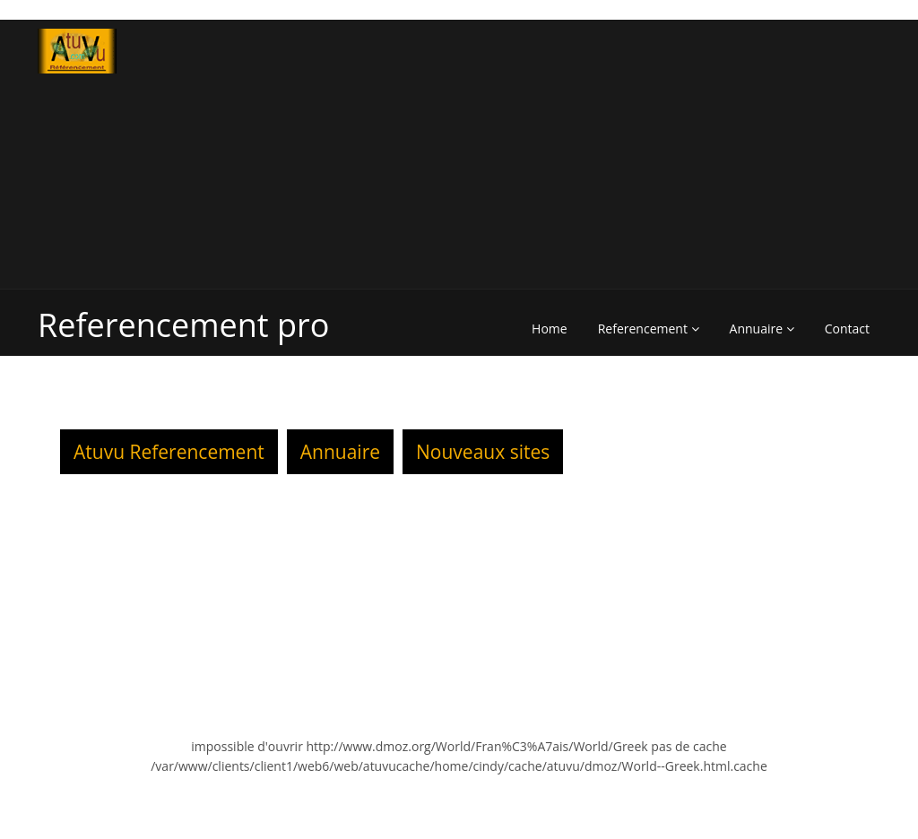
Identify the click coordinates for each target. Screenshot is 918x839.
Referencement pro (183, 325)
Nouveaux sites (483, 451)
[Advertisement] (676, 154)
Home (549, 328)
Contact (847, 328)
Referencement (648, 328)
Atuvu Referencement (169, 451)
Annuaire (762, 328)
